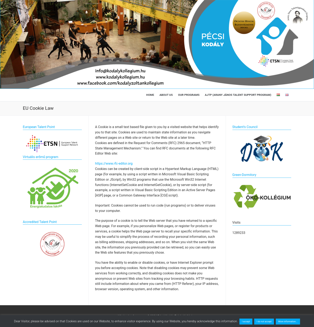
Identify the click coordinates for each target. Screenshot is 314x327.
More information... (288, 321)
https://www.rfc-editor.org (114, 163)
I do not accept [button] (264, 321)
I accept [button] (246, 321)
